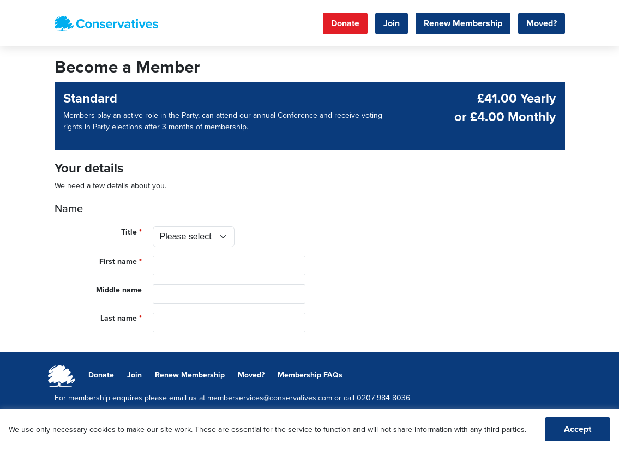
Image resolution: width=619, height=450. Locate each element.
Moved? (541, 23)
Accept (577, 429)
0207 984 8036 (383, 398)
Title (129, 232)
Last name (118, 318)
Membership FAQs (310, 375)
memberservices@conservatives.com (269, 398)
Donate (345, 23)
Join (391, 23)
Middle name (119, 290)
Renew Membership (463, 23)
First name (118, 261)
